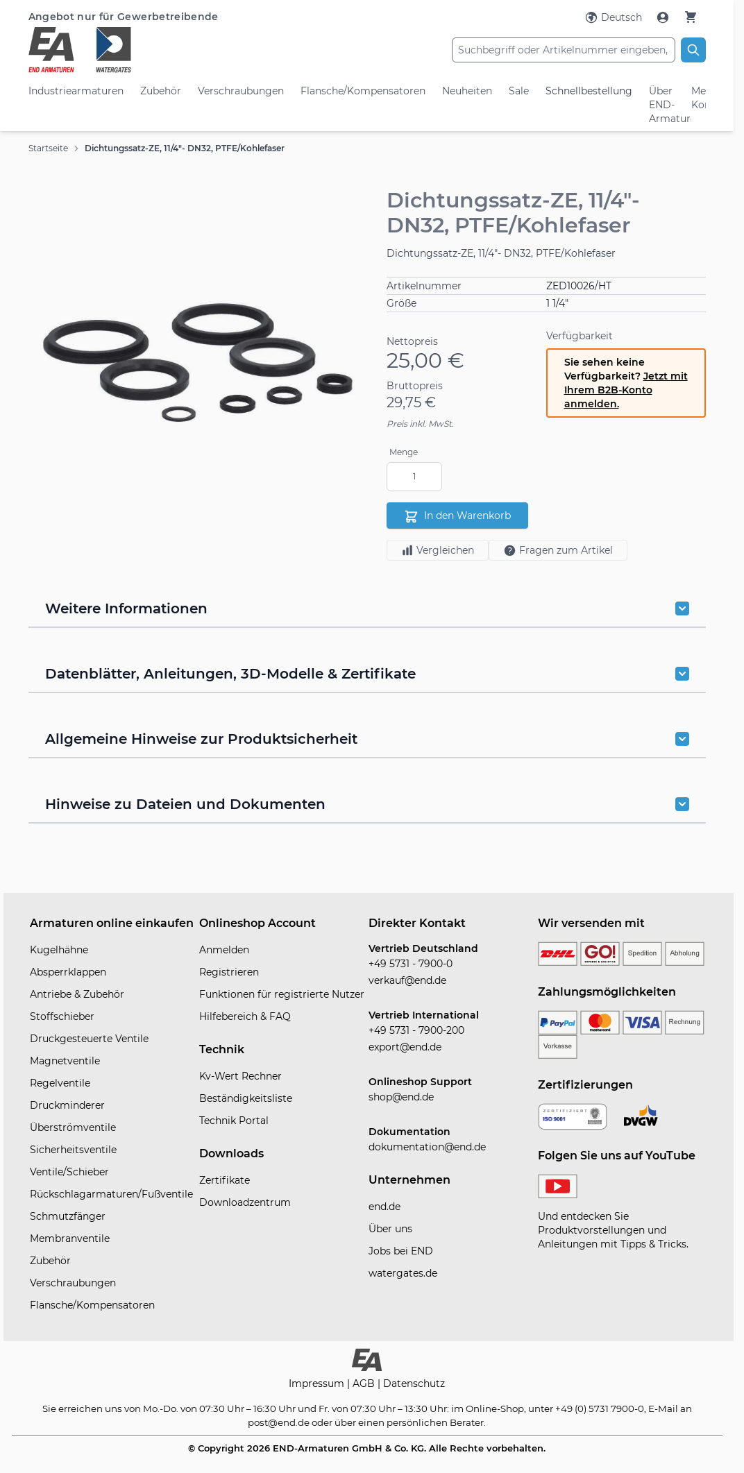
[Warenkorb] (691, 17)
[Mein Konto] (664, 17)
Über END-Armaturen (662, 105)
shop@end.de (401, 1097)
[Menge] (414, 476)
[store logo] (141, 50)
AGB (365, 1383)
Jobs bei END (401, 1251)
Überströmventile (73, 1127)
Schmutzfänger (67, 1216)
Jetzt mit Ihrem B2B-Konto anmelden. (626, 390)
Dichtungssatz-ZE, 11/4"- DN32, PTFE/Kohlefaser (185, 148)
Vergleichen (437, 550)
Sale (519, 91)
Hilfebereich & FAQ (245, 1016)
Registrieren (229, 972)
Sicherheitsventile (73, 1149)
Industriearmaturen (76, 91)
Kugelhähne (59, 950)
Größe (401, 303)
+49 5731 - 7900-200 (416, 1030)
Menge (403, 452)
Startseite (48, 148)
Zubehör (160, 91)
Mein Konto (698, 98)
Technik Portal (234, 1120)
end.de (384, 1206)
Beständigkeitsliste (245, 1098)
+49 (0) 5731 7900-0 (599, 1408)
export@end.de (405, 1047)
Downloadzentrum (245, 1202)
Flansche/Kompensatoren (363, 91)
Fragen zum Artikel (558, 550)
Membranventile (70, 1238)
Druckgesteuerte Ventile (89, 1038)
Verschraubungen (241, 91)
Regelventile (60, 1083)
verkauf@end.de (407, 980)
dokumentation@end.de (427, 1147)
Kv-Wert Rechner (240, 1076)
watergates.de (403, 1273)
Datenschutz (414, 1383)
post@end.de (279, 1422)
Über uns (390, 1229)
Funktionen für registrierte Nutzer (281, 994)
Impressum (318, 1383)
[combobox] (563, 49)
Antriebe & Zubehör (77, 994)
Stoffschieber (62, 1016)
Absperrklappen (68, 972)
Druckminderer (67, 1105)
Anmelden (224, 950)
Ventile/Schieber (69, 1172)
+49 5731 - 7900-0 (411, 963)
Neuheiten (467, 91)
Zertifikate (224, 1180)
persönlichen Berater (435, 1422)
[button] (197, 363)
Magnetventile (65, 1061)
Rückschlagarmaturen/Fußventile (111, 1194)
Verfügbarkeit (579, 336)
